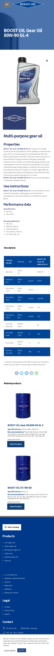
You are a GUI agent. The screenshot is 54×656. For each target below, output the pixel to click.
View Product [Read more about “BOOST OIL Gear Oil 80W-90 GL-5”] (16, 444)
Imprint (7, 615)
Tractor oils (9, 554)
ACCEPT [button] (22, 650)
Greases (7, 582)
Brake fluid (8, 586)
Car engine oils (10, 543)
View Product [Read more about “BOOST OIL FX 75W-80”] (16, 507)
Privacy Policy (10, 611)
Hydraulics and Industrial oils (15, 579)
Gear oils (8, 561)
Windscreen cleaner (12, 593)
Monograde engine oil (12, 550)
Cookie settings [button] (9, 650)
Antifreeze (8, 590)
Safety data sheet (14, 440)
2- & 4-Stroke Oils (11, 575)
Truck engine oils (11, 547)
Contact (7, 607)
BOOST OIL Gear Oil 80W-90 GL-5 (25, 425)
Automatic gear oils (12, 558)
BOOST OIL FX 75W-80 (20, 488)
